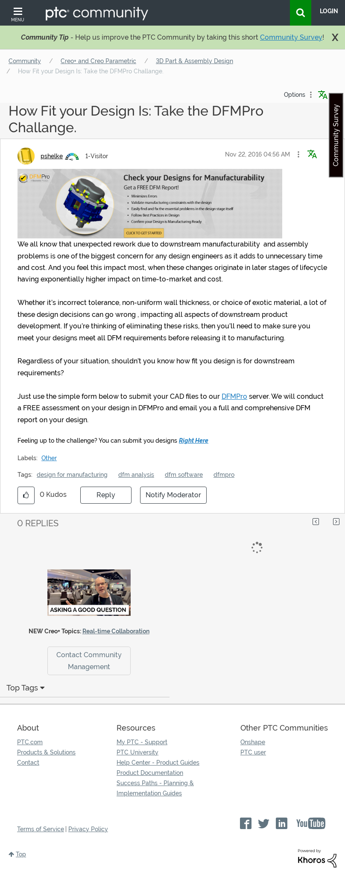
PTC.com (30, 742)
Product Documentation (150, 772)
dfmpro (223, 474)
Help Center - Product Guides (158, 762)
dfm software (184, 474)
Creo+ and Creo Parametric (98, 61)
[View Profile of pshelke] (52, 156)
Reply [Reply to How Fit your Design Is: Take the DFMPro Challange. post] (105, 495)
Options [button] (294, 94)
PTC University (137, 752)
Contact (28, 762)
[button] (298, 154)
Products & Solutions (46, 752)
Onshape (252, 742)
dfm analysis (136, 474)
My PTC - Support (142, 742)
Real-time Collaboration (115, 631)
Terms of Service (40, 829)
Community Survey (291, 37)
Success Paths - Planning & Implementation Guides (155, 788)
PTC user (253, 752)
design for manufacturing (72, 474)
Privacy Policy (88, 829)
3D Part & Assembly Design (194, 61)
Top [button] (21, 854)
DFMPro (234, 396)
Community (25, 61)
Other (49, 458)
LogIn (329, 11)
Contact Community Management (89, 660)
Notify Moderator (173, 495)
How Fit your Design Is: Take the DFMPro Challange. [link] (91, 71)
